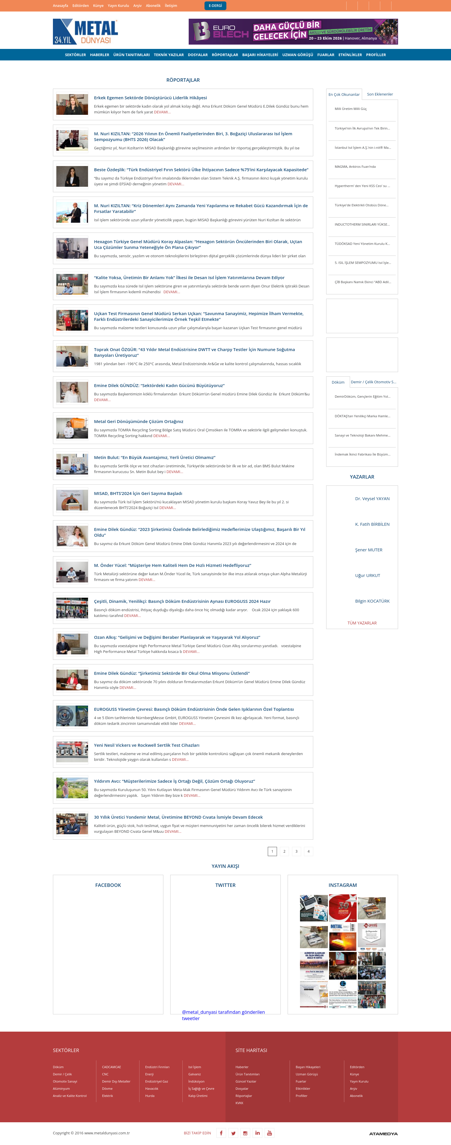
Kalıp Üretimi (197, 1095)
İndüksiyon (196, 1081)
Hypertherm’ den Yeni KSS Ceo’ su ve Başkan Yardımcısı (365, 186)
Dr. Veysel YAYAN (361, 498)
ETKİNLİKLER (350, 54)
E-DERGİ (215, 5)
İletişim (171, 5)
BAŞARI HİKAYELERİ (260, 54)
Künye (98, 5)
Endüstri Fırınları (157, 1067)
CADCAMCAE (111, 1067)
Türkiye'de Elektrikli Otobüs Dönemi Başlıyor (365, 205)
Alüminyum (61, 1088)
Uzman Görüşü (307, 1074)
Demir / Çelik (362, 381)
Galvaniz (194, 1074)
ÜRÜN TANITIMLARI (131, 54)
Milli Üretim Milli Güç (351, 108)
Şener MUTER (357, 549)
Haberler (242, 1067)
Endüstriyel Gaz (156, 1081)
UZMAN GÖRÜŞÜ (297, 54)
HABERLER (99, 54)
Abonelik (153, 5)
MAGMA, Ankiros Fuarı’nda (355, 166)
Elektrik (107, 1095)
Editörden (80, 5)
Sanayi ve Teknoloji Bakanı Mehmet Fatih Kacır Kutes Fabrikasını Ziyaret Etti (365, 435)
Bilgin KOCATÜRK (361, 601)
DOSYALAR (198, 54)
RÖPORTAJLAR (225, 54)
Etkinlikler (303, 1088)
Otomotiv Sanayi (386, 381)
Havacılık (151, 1088)
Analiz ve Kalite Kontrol (70, 1095)
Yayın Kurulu (118, 5)
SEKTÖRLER (75, 54)
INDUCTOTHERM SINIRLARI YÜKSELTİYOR (365, 224)
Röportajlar (244, 1095)
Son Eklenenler (380, 94)
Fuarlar (301, 1081)
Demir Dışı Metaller (116, 1081)
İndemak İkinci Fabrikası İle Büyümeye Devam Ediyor (365, 454)
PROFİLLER (376, 54)
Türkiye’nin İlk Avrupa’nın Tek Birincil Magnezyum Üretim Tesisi (365, 128)
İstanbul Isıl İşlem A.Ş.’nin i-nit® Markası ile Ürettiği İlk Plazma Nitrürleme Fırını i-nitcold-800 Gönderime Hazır (365, 147)
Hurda (149, 1095)
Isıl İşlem (194, 1067)
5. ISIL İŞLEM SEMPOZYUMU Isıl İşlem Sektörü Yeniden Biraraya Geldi (365, 262)
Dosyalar (242, 1088)
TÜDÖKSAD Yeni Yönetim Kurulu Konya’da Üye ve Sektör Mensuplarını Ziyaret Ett (365, 243)
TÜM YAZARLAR (362, 623)
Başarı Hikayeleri (308, 1067)
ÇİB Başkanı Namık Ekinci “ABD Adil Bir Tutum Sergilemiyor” (365, 282)
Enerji (149, 1074)
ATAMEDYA (383, 1134)
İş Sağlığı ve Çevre (201, 1088)
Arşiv (137, 5)
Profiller (301, 1095)
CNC (105, 1074)
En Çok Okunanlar (344, 94)
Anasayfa (60, 5)
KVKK (239, 1103)
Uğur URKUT (356, 575)
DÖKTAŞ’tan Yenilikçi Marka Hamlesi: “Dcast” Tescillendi (365, 416)
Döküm (338, 382)
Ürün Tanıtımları (248, 1074)
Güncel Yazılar (246, 1081)
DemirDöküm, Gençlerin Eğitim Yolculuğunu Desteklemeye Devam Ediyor (365, 396)
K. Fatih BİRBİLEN (361, 524)
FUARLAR (325, 54)
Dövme (107, 1088)
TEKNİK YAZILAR (169, 54)
